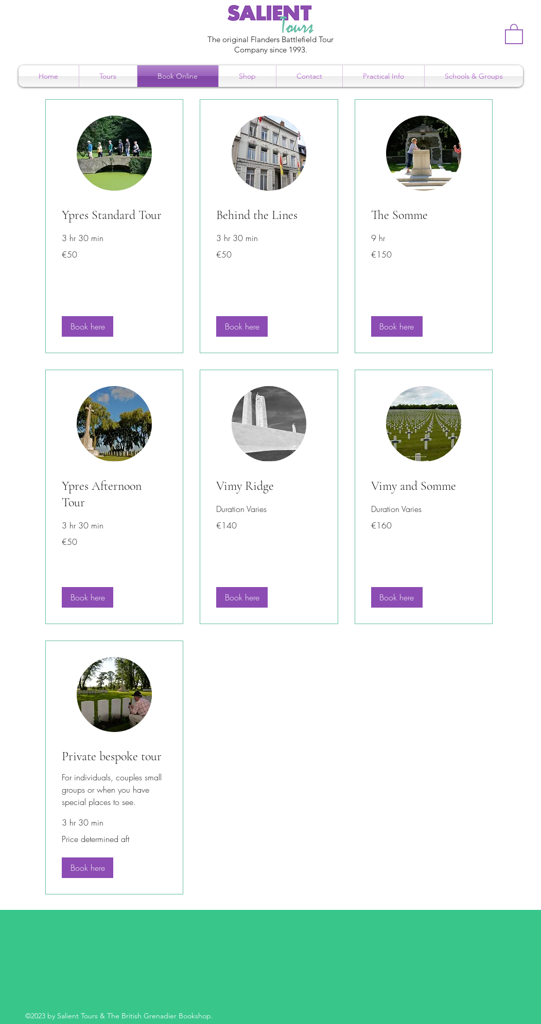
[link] (114, 215)
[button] (514, 33)
